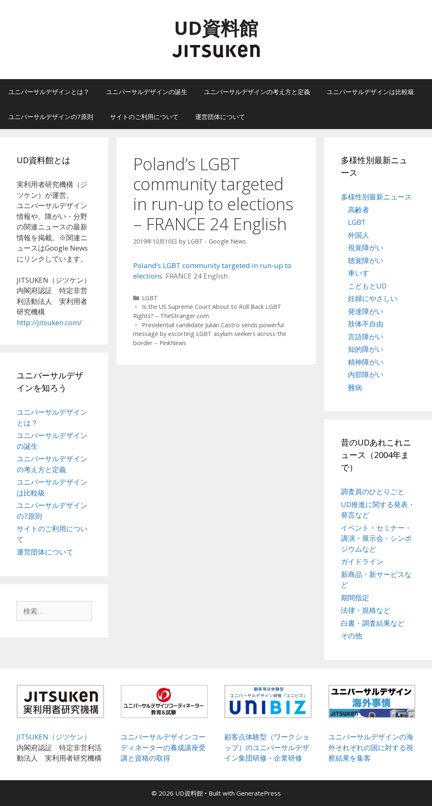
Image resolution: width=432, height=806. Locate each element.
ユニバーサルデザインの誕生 (146, 91)
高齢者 (358, 209)
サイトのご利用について (144, 116)
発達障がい (365, 311)
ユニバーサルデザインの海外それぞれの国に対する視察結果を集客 (370, 747)
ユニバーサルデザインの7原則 (50, 116)
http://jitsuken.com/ (49, 322)
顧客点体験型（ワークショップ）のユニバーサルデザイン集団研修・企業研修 (266, 747)
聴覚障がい (365, 260)
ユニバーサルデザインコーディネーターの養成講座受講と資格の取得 (163, 747)
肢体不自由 (365, 323)
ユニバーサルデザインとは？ (48, 91)
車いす (358, 273)
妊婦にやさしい (372, 298)
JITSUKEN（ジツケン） (54, 736)
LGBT (150, 298)
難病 (355, 387)
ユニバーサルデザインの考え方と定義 (257, 91)
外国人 (358, 235)
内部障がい (365, 374)
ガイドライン (362, 561)
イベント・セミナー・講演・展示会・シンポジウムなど (376, 538)
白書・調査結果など (373, 623)
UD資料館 (216, 27)
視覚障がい (365, 247)
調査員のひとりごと (373, 491)
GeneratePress (258, 793)
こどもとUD (367, 286)
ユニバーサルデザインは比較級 (370, 91)
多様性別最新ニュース (376, 197)
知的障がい (365, 349)
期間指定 (355, 597)
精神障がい (365, 362)
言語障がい (365, 336)
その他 (351, 635)
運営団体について (220, 116)
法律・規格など (365, 610)
